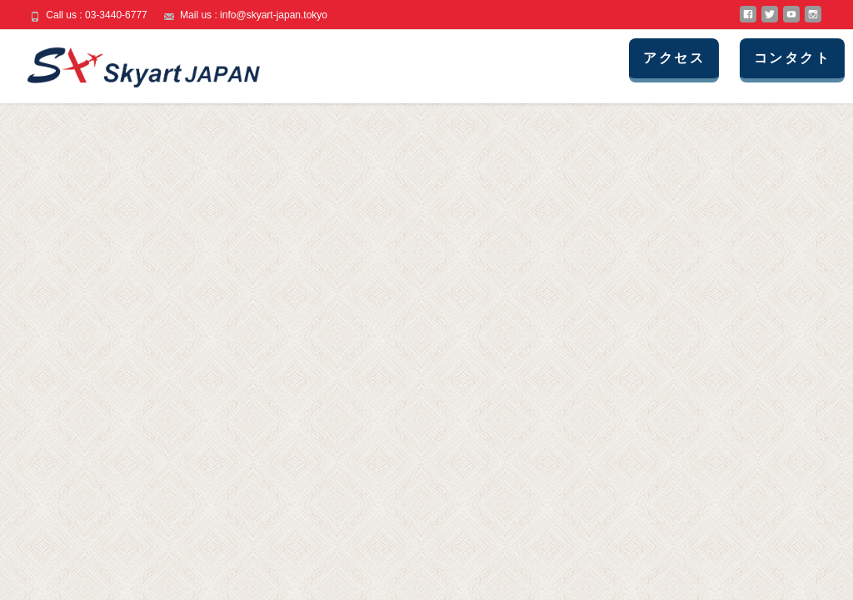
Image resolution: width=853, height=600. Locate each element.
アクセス (674, 58)
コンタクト (792, 58)
